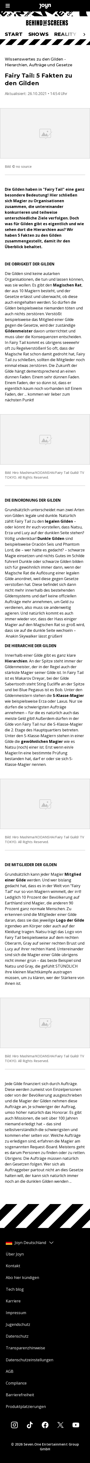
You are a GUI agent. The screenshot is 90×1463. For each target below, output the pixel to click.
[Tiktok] (30, 1425)
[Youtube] (76, 1425)
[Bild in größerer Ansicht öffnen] (45, 133)
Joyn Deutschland (30, 1242)
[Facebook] (45, 1425)
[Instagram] (14, 1425)
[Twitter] (60, 1425)
